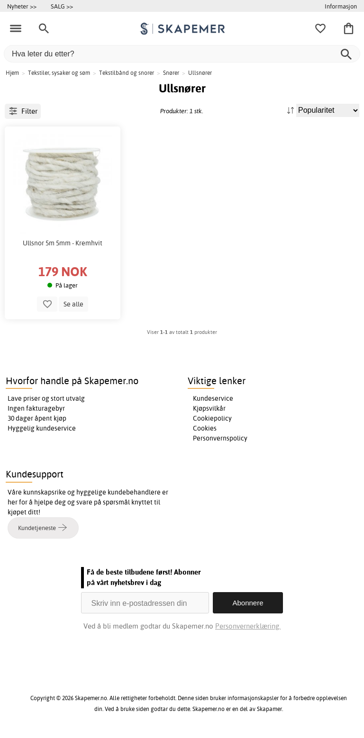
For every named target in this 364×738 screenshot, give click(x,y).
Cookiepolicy (212, 418)
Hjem (12, 72)
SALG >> (62, 6)
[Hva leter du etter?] (182, 54)
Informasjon (341, 6)
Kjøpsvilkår (209, 408)
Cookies (205, 428)
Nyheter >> (21, 6)
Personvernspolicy (220, 438)
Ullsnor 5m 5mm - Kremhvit (62, 243)
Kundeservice (213, 398)
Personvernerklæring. (248, 625)
